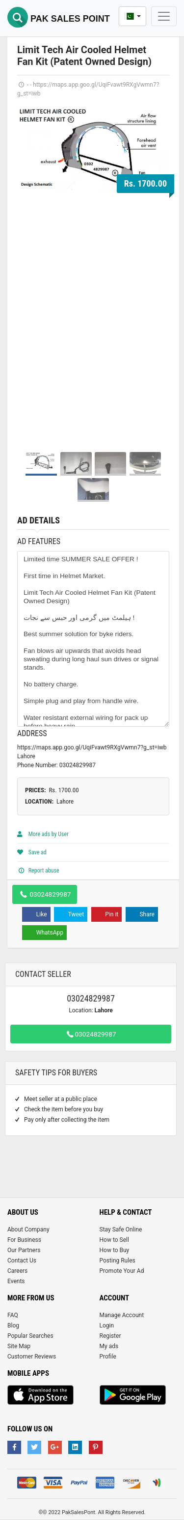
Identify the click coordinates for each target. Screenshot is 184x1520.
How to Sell (114, 1239)
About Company (28, 1229)
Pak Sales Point (58, 19)
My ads (109, 1346)
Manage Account (122, 1315)
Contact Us (21, 1260)
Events (16, 1281)
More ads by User (43, 834)
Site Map (18, 1346)
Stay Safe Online (121, 1229)
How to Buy (115, 1250)
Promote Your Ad (122, 1270)
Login (107, 1325)
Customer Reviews (31, 1356)
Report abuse (38, 870)
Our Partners (23, 1250)
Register (110, 1335)
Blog (13, 1325)
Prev (30, 274)
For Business (24, 1239)
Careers (17, 1270)
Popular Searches (30, 1335)
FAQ (12, 1315)
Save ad (32, 852)
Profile (108, 1356)
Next (156, 274)
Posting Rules (117, 1260)
